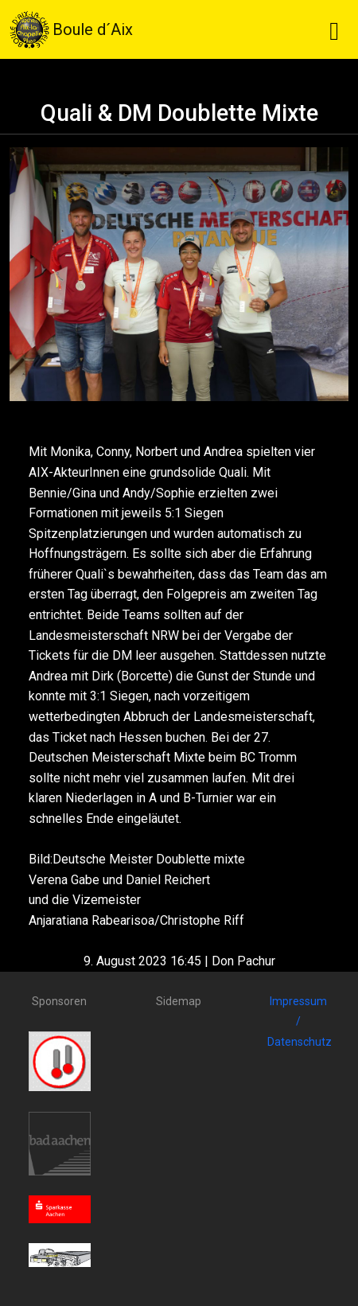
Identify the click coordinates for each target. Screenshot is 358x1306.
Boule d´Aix (71, 30)
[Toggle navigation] (334, 29)
